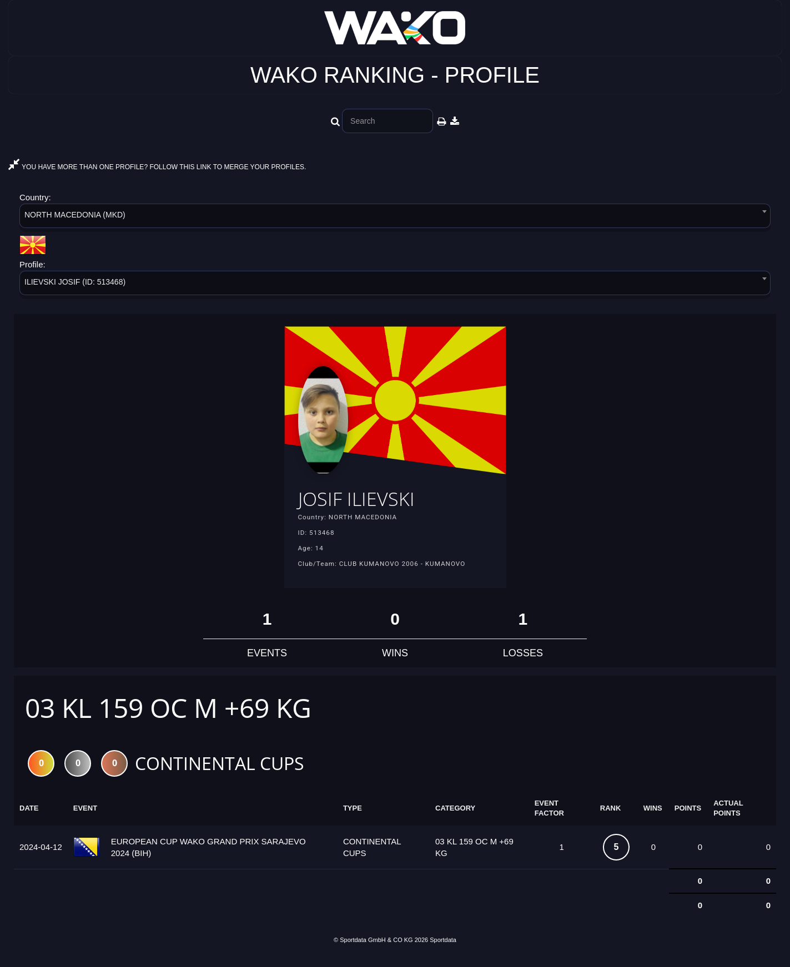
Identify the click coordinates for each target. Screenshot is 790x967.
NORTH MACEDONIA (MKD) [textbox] (74, 214)
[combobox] (395, 218)
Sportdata (443, 948)
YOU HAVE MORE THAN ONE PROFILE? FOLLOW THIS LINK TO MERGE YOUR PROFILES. (157, 167)
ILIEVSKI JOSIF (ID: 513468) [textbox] (74, 281)
